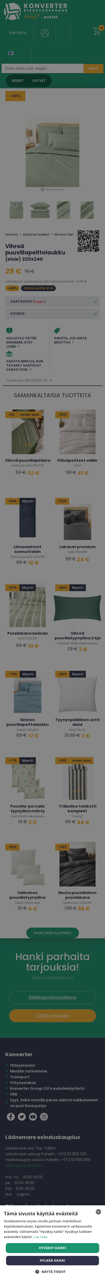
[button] (52, 1271)
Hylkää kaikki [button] (52, 1260)
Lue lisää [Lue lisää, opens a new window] (40, 1237)
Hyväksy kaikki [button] (52, 1248)
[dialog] (52, 640)
